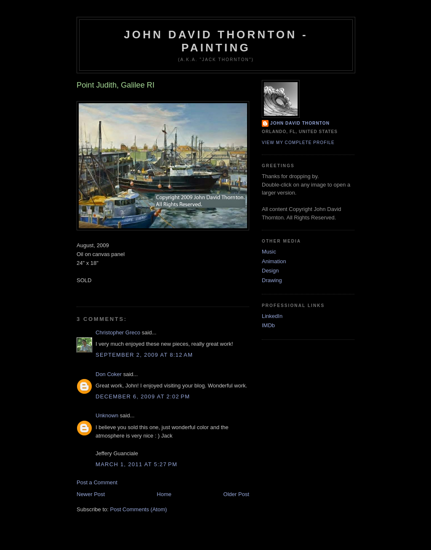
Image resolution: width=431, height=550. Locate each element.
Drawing (272, 280)
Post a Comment (97, 482)
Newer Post (91, 494)
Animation (274, 261)
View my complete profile (298, 142)
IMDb (268, 325)
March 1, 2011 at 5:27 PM (136, 464)
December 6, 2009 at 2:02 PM (143, 396)
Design (270, 270)
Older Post (236, 494)
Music (269, 251)
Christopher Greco (118, 332)
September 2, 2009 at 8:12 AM (144, 355)
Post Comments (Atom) (138, 509)
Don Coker (109, 374)
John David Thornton (300, 123)
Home (164, 494)
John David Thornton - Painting (216, 41)
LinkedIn (272, 316)
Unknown (107, 415)
